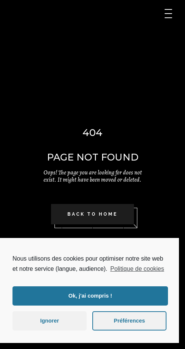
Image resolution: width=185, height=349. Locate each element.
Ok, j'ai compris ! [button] (90, 296)
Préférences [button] (129, 321)
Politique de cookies (137, 269)
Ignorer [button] (49, 321)
